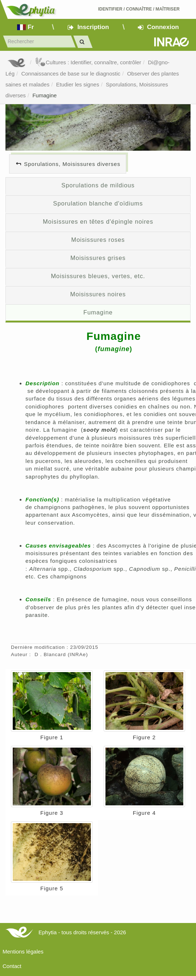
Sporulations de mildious (98, 185)
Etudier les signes (77, 84)
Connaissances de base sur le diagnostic (70, 73)
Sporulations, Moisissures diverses (72, 164)
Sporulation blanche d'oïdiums (98, 203)
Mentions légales (23, 951)
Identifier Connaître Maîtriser (139, 9)
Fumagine (44, 95)
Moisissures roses (98, 239)
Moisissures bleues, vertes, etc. (98, 276)
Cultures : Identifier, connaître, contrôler (88, 62)
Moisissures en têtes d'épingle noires (98, 221)
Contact (12, 966)
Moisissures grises (97, 258)
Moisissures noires (98, 294)
